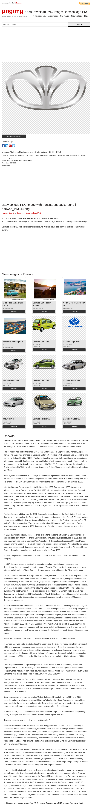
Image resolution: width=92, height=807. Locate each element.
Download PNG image (14, 136)
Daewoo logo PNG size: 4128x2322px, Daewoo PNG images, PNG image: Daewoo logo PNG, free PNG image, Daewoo (47, 155)
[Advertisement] (46, 45)
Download (14, 311)
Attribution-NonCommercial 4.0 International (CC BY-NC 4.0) (35, 152)
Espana (18, 3)
